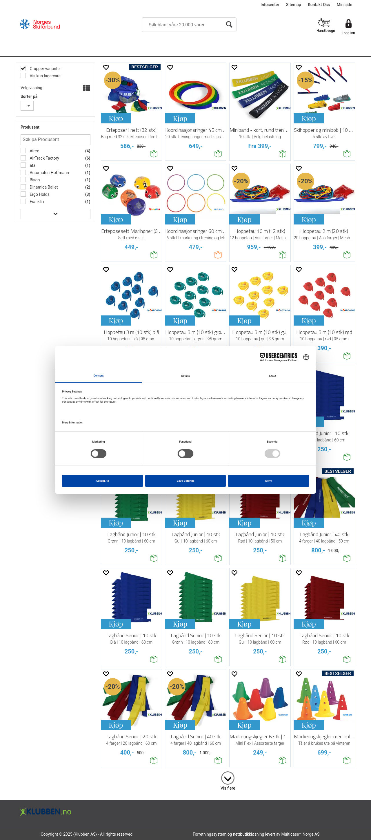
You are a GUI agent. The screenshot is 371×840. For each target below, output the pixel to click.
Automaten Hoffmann (49, 172)
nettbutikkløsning (248, 834)
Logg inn (348, 33)
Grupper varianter (45, 68)
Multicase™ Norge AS (300, 834)
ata (32, 165)
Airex (34, 151)
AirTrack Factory (44, 158)
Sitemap (293, 4)
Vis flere (228, 788)
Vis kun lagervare (45, 76)
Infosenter (270, 4)
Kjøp (116, 118)
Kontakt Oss (319, 4)
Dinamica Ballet (43, 187)
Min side (344, 4)
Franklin (36, 201)
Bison (34, 180)
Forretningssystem (209, 834)
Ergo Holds (39, 194)
